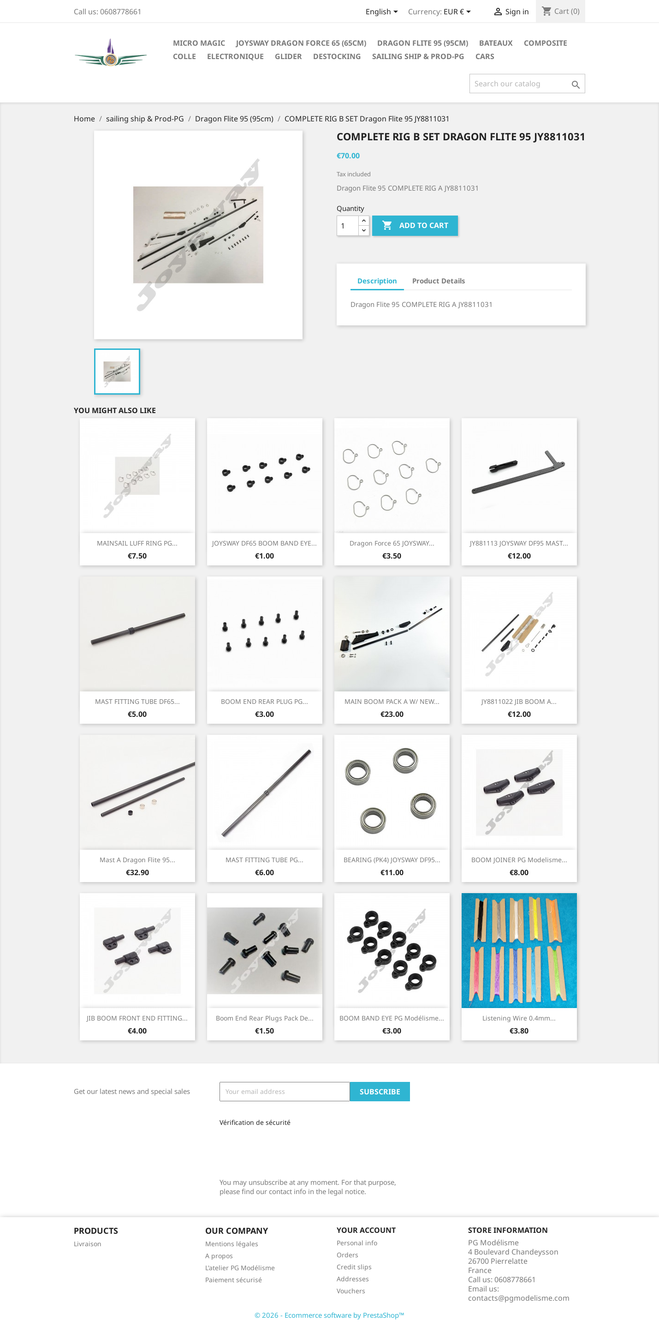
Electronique (235, 56)
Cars (484, 56)
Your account (366, 1230)
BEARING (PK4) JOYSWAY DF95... (392, 859)
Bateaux (496, 43)
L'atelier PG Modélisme (240, 1267)
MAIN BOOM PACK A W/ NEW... (391, 701)
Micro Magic (199, 43)
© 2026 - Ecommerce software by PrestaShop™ (329, 1315)
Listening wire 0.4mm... (519, 1018)
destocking (337, 56)
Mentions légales (231, 1243)
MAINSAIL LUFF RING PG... (137, 543)
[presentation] (281, 1149)
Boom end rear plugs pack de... (265, 1018)
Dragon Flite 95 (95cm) (422, 43)
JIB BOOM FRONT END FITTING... (137, 1018)
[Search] (527, 83)
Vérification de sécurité (255, 1122)
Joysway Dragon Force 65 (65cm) (301, 43)
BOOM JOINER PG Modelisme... (519, 859)
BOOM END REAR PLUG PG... (264, 701)
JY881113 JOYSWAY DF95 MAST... (519, 543)
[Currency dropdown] (459, 12)
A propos (219, 1255)
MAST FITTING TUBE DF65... (137, 701)
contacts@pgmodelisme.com (519, 1298)
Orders (347, 1254)
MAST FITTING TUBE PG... (264, 859)
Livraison (87, 1243)
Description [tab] (377, 280)
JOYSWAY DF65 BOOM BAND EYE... (264, 543)
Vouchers (351, 1290)
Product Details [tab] (438, 280)
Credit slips (354, 1266)
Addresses (353, 1278)
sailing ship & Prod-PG (418, 56)
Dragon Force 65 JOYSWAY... (392, 543)
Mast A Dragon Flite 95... (137, 859)
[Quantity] (348, 226)
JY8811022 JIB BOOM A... (519, 701)
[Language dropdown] (383, 12)
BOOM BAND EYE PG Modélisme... (391, 1018)
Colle (184, 56)
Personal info (357, 1242)
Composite (545, 43)
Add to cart (415, 226)
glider (288, 56)
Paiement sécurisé (233, 1279)
